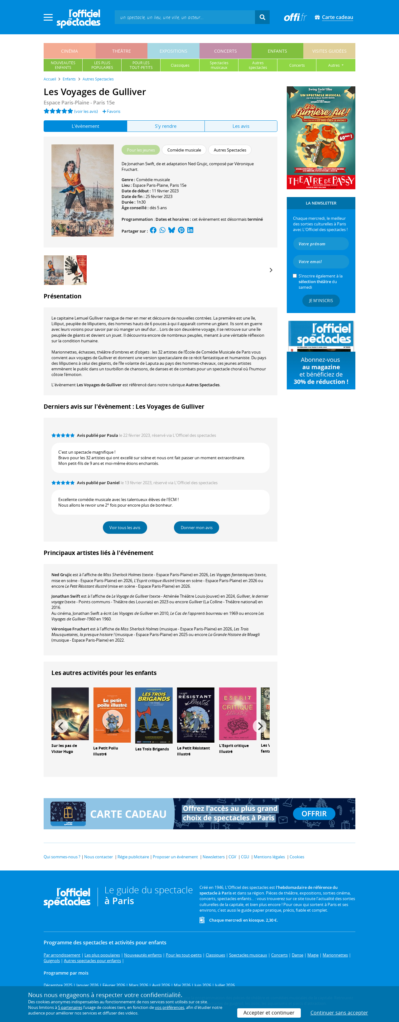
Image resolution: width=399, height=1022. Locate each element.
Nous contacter (98, 857)
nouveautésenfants (63, 65)
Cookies (297, 857)
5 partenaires (70, 1007)
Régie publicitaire (133, 857)
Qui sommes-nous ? (62, 857)
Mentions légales (269, 857)
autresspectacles (258, 65)
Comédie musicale (153, 179)
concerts (225, 51)
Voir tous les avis (124, 527)
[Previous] (61, 726)
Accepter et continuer (269, 1012)
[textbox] (185, 17)
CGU (245, 857)
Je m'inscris (321, 300)
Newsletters (214, 857)
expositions (173, 51)
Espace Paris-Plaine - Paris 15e (79, 102)
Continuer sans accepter (339, 1012)
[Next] (270, 270)
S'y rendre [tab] (165, 126)
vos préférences (169, 1007)
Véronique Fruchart (70, 629)
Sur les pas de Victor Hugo (64, 748)
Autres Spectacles (202, 385)
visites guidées (329, 51)
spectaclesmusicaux (219, 65)
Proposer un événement (175, 857)
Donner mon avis (197, 527)
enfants (277, 51)
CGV (232, 857)
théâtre (121, 51)
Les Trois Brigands (152, 749)
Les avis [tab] (241, 126)
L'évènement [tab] (85, 126)
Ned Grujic (61, 574)
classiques (180, 65)
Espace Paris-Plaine (150, 185)
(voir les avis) (86, 111)
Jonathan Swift (65, 596)
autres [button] (334, 65)
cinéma (69, 51)
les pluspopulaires (102, 65)
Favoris (111, 111)
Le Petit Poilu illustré (105, 751)
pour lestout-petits (141, 65)
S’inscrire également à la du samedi (321, 281)
